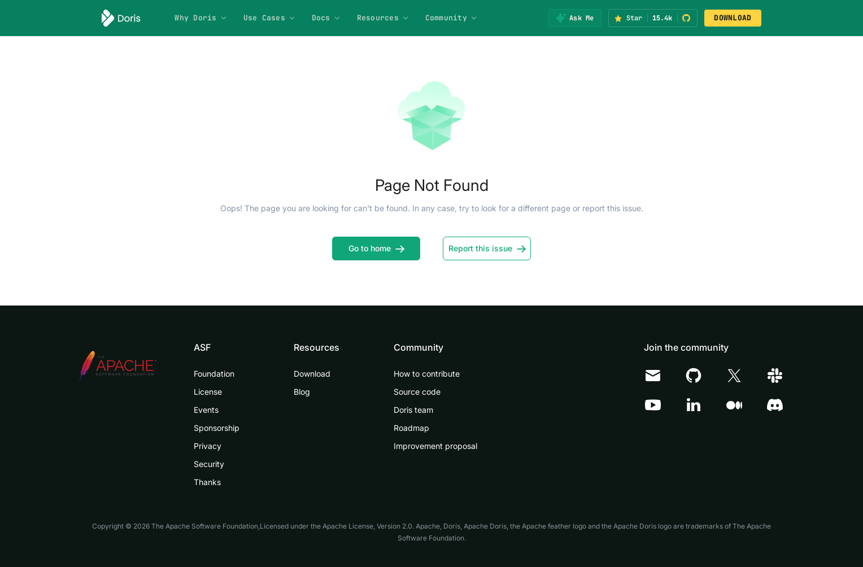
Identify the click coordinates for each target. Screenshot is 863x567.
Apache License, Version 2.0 (367, 526)
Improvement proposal (435, 446)
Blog (302, 391)
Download (312, 373)
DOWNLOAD (732, 18)
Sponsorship (216, 428)
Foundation (214, 373)
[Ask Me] (574, 18)
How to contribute (427, 373)
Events (206, 410)
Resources (383, 18)
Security (209, 464)
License (208, 391)
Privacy (207, 446)
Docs (326, 18)
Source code (417, 391)
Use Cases (269, 18)
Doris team (413, 410)
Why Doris (201, 18)
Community (451, 18)
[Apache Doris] (121, 18)
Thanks (207, 482)
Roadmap (411, 428)
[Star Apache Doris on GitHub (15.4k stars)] (653, 18)
